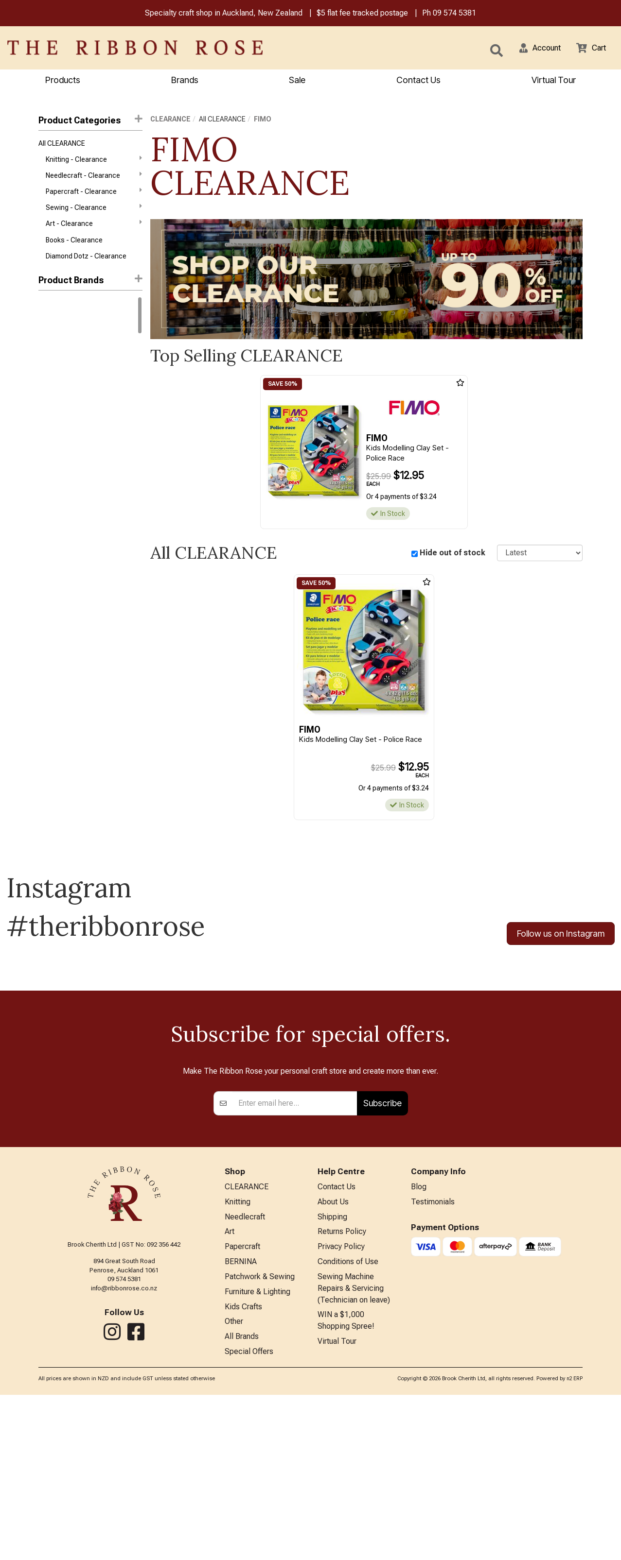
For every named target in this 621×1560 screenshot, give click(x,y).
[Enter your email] (294, 1257)
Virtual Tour (554, 81)
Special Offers (249, 1517)
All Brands (242, 1501)
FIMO (262, 120)
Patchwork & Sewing (260, 1436)
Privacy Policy (341, 1405)
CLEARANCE (170, 120)
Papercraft (242, 1405)
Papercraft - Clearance (94, 196)
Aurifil (47, 456)
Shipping (332, 1373)
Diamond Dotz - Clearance (86, 267)
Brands (184, 81)
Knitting (237, 1357)
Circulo (49, 404)
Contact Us (418, 81)
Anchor (49, 439)
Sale (297, 81)
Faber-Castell (59, 543)
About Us (333, 1357)
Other (234, 1485)
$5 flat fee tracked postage (362, 13)
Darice (48, 508)
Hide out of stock (452, 554)
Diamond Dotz (59, 525)
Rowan (48, 334)
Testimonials (433, 1357)
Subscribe (382, 1256)
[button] (534, 48)
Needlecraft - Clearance (94, 179)
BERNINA (241, 1420)
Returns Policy (342, 1389)
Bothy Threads (61, 473)
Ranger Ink (54, 421)
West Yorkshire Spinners (76, 352)
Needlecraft (245, 1373)
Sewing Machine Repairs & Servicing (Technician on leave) (354, 1449)
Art (229, 1389)
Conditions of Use (348, 1420)
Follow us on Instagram (560, 935)
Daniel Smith (57, 491)
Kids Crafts (243, 1469)
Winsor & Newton (64, 369)
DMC (45, 317)
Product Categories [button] (90, 121)
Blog (418, 1341)
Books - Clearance (74, 249)
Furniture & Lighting (257, 1452)
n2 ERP (575, 1543)
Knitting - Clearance (94, 162)
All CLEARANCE (61, 145)
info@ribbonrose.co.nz (124, 1441)
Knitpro (49, 386)
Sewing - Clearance (94, 214)
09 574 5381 (454, 13)
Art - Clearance (94, 231)
